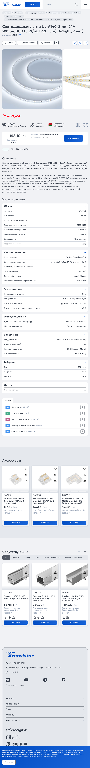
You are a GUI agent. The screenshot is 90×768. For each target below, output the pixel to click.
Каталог (33, 4)
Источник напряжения (73, 558)
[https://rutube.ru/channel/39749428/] (64, 680)
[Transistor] (11, 4)
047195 (66, 495)
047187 (7, 495)
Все (6, 558)
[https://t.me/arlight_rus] (45, 680)
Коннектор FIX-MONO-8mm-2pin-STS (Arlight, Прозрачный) (14, 500)
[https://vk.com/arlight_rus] (8, 680)
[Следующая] (85, 551)
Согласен (9, 762)
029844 (66, 592)
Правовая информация (15, 685)
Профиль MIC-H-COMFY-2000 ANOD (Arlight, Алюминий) (73, 598)
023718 (37, 592)
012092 (8, 592)
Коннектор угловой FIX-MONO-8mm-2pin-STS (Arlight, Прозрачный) (73, 500)
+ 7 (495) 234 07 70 (17, 663)
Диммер (27, 558)
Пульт (37, 558)
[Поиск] (76, 4)
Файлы (8, 400)
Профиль (15, 558)
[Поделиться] (56, 43)
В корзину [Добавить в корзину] (73, 138)
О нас (8, 709)
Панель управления (52, 558)
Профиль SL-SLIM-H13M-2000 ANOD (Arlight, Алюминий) (44, 598)
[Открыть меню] (85, 4)
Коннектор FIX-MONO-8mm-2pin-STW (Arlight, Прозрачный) (43, 500)
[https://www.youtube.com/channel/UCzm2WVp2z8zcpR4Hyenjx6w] (26, 680)
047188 (37, 495)
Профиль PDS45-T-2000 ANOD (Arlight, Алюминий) (16, 597)
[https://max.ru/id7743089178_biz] (82, 680)
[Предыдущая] (78, 551)
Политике (27, 756)
